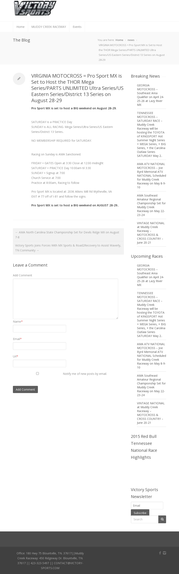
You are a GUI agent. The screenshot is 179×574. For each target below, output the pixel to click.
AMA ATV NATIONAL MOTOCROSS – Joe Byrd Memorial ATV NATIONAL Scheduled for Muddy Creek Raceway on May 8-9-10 (151, 175)
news (131, 40)
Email (17, 339)
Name (18, 321)
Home (20, 27)
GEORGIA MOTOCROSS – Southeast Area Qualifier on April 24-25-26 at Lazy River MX (150, 95)
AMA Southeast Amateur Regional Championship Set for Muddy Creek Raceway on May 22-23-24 (151, 205)
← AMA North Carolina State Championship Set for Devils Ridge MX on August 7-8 (67, 234)
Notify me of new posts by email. (85, 374)
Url (15, 356)
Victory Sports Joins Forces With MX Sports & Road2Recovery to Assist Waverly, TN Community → (68, 247)
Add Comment (22, 275)
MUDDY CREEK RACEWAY (48, 27)
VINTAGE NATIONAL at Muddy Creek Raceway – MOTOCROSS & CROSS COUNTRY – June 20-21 (151, 232)
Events (77, 27)
